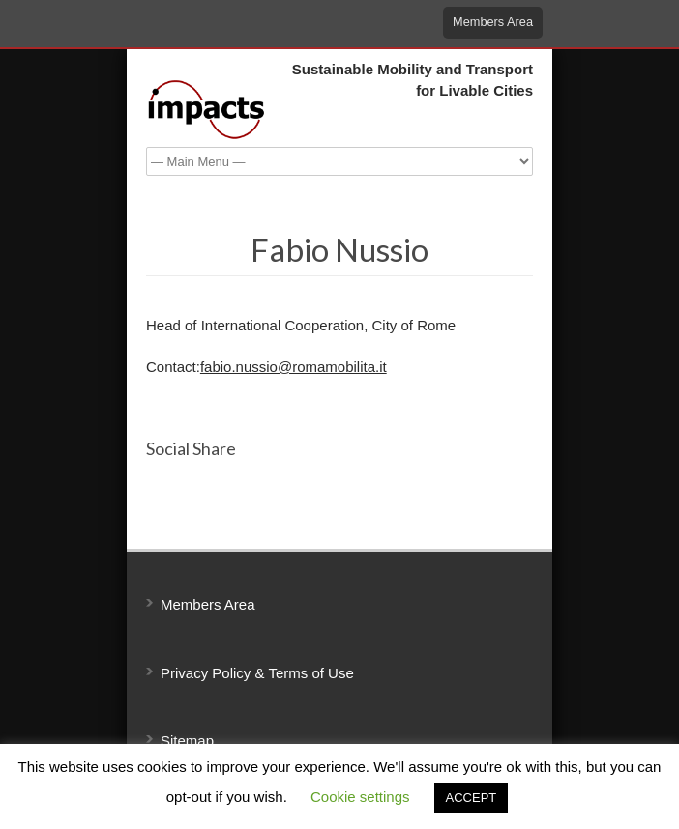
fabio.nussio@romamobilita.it (293, 366)
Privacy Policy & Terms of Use (257, 673)
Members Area (493, 21)
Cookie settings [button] (360, 796)
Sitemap (187, 740)
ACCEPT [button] (471, 797)
